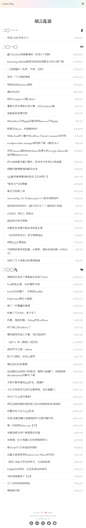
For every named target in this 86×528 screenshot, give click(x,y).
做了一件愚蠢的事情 (18, 305)
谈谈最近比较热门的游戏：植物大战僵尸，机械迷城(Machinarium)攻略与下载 (36, 373)
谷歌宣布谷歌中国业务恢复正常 (25, 228)
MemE (54, 515)
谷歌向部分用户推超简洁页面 (23, 432)
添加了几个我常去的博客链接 (23, 260)
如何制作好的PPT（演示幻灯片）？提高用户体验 (34, 206)
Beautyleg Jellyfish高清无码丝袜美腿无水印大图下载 (35, 61)
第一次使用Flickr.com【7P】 (22, 425)
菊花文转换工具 (16, 191)
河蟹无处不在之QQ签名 (20, 411)
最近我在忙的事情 (17, 364)
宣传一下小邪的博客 (18, 77)
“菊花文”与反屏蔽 (17, 184)
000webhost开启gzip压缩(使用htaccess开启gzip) (32, 121)
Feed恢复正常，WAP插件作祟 (23, 284)
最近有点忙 (13, 92)
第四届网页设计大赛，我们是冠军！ (27, 334)
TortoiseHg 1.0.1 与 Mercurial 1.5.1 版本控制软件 (33, 198)
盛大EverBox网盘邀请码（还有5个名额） (29, 54)
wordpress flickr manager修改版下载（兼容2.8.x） (33, 143)
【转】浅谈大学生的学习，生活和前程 (28, 462)
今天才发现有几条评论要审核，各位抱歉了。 (32, 389)
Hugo (40, 515)
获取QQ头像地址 (16, 242)
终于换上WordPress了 (19, 327)
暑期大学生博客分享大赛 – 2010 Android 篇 (31, 106)
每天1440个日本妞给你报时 (22, 447)
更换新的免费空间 (17, 113)
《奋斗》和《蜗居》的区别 (22, 342)
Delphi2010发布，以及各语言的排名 (27, 469)
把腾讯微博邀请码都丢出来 (22, 169)
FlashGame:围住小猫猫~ (20, 298)
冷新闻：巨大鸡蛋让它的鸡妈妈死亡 (27, 440)
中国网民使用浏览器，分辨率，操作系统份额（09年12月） (37, 251)
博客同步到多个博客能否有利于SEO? (27, 277)
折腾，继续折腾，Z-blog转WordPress (27, 320)
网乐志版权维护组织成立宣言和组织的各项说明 (33, 404)
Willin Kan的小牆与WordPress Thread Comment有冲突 (36, 136)
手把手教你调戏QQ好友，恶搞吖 (25, 382)
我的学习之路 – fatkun (19, 349)
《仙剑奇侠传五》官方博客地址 (25, 235)
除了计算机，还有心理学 (21, 356)
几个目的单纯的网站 (18, 483)
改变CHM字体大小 (17, 37)
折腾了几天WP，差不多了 (21, 313)
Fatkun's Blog (8, 3)
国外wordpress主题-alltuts (21, 99)
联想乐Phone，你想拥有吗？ (23, 129)
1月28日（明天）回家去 (20, 213)
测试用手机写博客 (17, 221)
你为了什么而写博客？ (19, 397)
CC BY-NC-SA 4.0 (43, 518)
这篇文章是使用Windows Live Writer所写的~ (31, 454)
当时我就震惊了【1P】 (19, 476)
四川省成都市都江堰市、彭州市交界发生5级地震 (34, 162)
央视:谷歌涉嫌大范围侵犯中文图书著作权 (30, 418)
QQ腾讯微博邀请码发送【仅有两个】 (28, 176)
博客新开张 (13, 490)
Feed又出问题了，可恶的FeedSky (25, 291)
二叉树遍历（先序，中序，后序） (26, 69)
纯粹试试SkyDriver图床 (19, 84)
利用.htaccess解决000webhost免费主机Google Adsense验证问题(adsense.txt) (37, 152)
